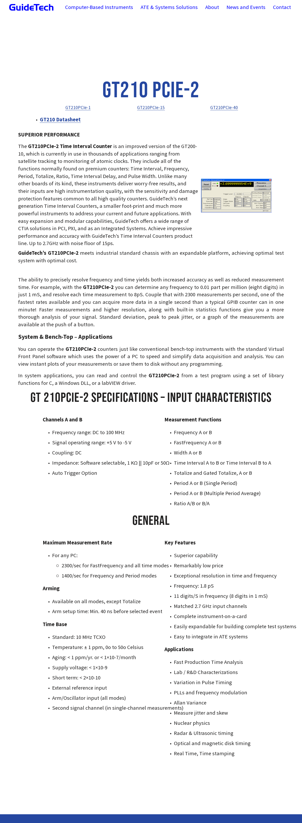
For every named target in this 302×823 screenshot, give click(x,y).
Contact (282, 7)
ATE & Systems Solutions (169, 7)
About (212, 7)
